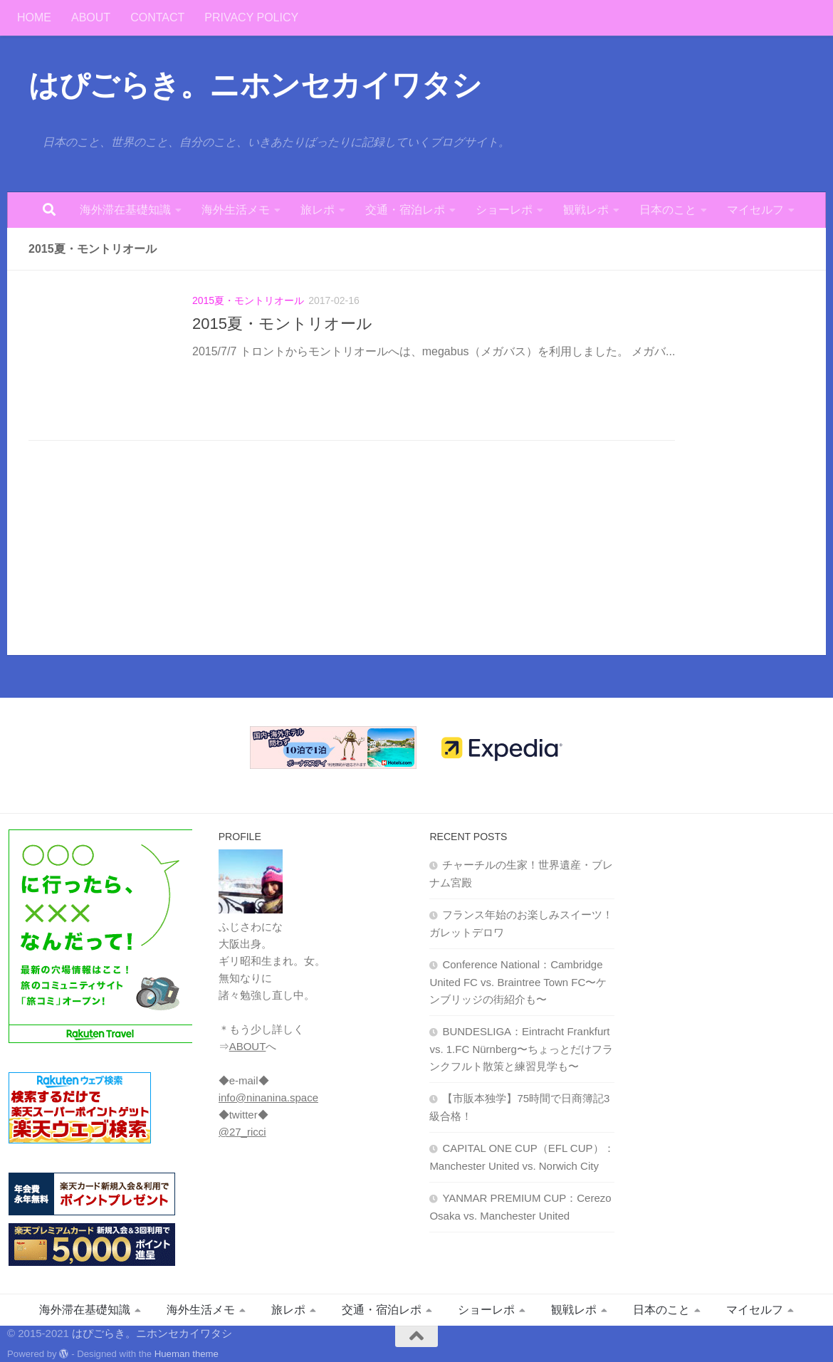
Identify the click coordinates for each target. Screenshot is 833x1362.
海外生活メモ (235, 210)
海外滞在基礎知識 (125, 210)
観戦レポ (586, 210)
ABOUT (90, 17)
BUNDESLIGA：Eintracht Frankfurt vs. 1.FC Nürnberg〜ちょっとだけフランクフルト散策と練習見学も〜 (521, 1048)
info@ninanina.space (268, 1097)
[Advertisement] (733, 1041)
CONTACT (157, 17)
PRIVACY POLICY (251, 17)
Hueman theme (186, 1353)
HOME (34, 17)
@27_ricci (242, 1132)
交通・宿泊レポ (405, 210)
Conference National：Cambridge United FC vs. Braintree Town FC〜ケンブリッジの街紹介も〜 (518, 981)
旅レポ (317, 210)
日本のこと (667, 210)
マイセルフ (755, 210)
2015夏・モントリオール (248, 300)
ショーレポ (504, 210)
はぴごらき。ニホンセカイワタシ (255, 85)
